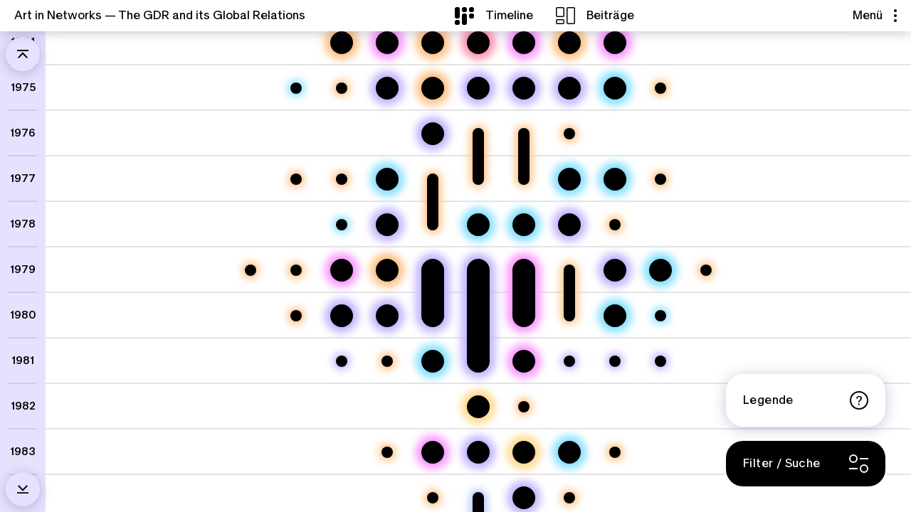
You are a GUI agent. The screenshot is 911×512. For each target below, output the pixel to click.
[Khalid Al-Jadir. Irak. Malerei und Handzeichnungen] (387, 179)
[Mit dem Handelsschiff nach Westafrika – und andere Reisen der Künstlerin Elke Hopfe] (433, 133)
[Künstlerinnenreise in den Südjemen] (478, 452)
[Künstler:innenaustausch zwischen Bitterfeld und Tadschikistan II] (478, 88)
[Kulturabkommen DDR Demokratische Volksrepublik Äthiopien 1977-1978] (433, 179)
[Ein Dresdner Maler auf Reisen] (341, 315)
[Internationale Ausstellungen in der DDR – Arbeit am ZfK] (433, 88)
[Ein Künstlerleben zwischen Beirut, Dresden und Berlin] (387, 42)
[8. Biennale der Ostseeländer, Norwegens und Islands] (660, 270)
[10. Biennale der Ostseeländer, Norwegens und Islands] (569, 452)
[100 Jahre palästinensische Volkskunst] (341, 224)
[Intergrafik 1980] (615, 315)
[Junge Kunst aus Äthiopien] (478, 224)
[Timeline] (493, 15)
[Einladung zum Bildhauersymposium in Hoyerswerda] (615, 361)
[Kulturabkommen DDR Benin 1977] (296, 179)
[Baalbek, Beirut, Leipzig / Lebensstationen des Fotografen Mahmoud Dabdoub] (524, 361)
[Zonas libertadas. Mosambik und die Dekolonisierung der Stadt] (387, 270)
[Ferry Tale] (569, 88)
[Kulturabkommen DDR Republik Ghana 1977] (341, 179)
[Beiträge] (595, 15)
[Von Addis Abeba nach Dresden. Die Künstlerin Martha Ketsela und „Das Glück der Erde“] (524, 270)
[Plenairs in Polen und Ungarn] (615, 270)
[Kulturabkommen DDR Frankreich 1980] (296, 315)
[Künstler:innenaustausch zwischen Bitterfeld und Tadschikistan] (524, 88)
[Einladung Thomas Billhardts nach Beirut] (341, 361)
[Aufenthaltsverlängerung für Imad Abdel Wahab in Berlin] (660, 361)
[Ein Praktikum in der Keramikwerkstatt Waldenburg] (341, 270)
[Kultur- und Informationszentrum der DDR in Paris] (615, 452)
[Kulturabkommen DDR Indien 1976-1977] (524, 133)
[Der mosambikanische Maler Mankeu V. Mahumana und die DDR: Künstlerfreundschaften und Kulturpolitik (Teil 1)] (433, 452)
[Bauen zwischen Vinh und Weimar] (341, 42)
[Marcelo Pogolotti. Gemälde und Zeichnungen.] (660, 315)
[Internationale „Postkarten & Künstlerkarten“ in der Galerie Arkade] (524, 224)
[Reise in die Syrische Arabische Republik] (569, 361)
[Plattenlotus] (478, 42)
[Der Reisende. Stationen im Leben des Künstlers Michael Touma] (615, 42)
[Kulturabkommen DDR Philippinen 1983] (387, 452)
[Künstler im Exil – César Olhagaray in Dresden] (524, 42)
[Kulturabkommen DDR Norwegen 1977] (660, 179)
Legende (805, 400)
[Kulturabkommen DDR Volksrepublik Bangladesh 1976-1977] (478, 133)
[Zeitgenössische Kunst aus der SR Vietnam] (569, 179)
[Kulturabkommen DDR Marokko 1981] (387, 361)
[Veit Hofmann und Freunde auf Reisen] (387, 315)
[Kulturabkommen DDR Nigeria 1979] (296, 270)
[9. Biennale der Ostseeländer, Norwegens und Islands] (433, 361)
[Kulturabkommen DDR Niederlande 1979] (706, 270)
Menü (875, 15)
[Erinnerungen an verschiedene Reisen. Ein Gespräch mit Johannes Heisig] (387, 224)
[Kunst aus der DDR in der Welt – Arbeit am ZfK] (433, 42)
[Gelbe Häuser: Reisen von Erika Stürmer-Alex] (569, 224)
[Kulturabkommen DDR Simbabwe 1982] (524, 407)
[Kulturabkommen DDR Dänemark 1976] (569, 133)
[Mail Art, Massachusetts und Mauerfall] (478, 407)
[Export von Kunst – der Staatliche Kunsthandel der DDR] (569, 42)
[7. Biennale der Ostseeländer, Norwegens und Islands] (615, 179)
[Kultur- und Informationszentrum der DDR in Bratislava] (615, 224)
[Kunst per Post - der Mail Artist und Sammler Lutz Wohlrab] (524, 452)
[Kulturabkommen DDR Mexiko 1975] (660, 88)
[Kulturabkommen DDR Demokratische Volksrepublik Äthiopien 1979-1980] (569, 270)
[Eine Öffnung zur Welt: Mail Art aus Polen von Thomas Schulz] (387, 88)
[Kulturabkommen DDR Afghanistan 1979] (250, 270)
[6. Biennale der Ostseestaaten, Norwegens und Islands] (615, 88)
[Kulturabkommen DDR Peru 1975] (341, 88)
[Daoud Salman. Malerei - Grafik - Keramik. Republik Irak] (296, 88)
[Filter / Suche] (805, 463)
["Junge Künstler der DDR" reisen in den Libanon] (478, 270)
